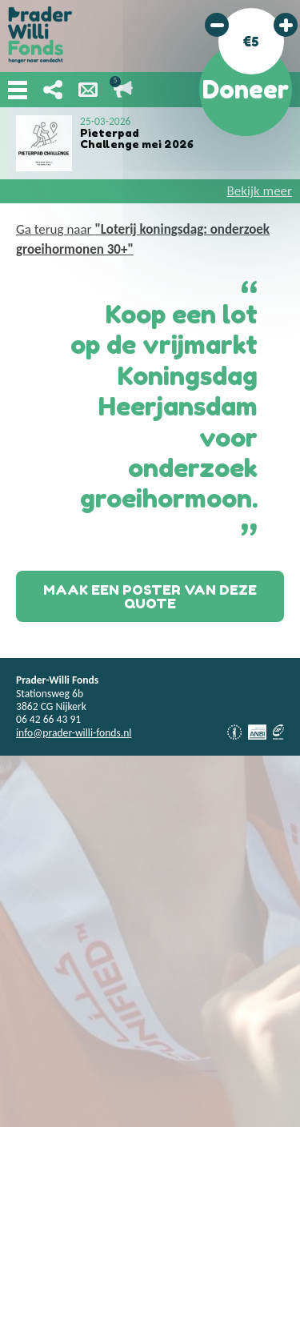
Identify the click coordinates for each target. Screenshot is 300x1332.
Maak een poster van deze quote (150, 596)
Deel (52, 89)
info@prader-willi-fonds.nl (73, 733)
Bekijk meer (259, 191)
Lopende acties (123, 89)
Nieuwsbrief (88, 89)
